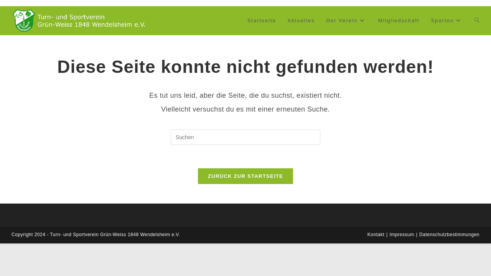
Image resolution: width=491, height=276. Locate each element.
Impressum (402, 234)
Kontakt (375, 234)
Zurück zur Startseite (245, 176)
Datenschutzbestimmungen (449, 234)
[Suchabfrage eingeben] (245, 137)
